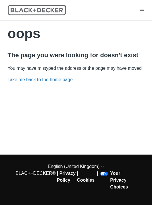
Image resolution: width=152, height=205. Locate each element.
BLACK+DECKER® (36, 173)
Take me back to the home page (40, 79)
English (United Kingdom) (76, 166)
